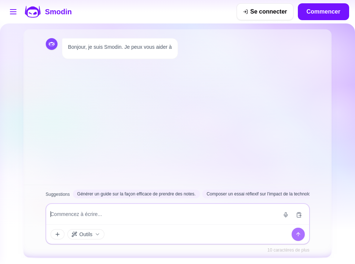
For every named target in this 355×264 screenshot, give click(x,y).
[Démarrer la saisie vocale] (286, 215)
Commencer (323, 11)
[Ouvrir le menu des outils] (13, 11)
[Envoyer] (298, 234)
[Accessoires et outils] (57, 234)
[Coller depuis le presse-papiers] (299, 215)
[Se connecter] (265, 11)
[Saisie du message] (164, 214)
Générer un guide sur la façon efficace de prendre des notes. (136, 194)
